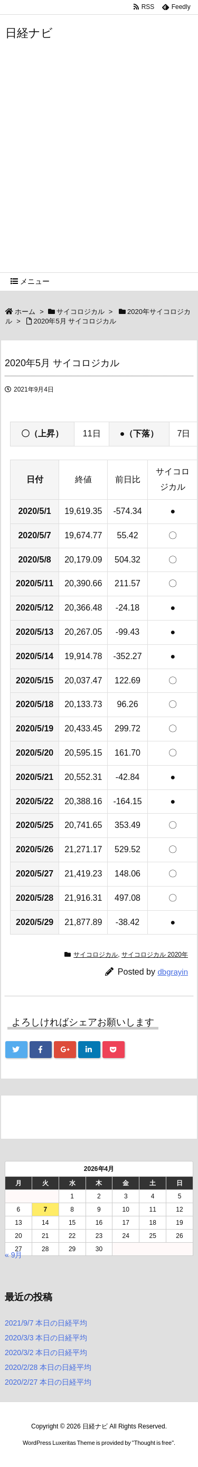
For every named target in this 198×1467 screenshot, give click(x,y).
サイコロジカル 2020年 (154, 954)
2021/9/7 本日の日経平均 (46, 1323)
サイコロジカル (80, 312)
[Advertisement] (99, 168)
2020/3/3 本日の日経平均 (46, 1337)
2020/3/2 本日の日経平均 (46, 1352)
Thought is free (153, 1443)
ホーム (25, 312)
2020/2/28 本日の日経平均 (48, 1367)
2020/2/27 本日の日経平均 (48, 1382)
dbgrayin (172, 971)
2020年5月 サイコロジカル (74, 321)
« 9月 (13, 1255)
